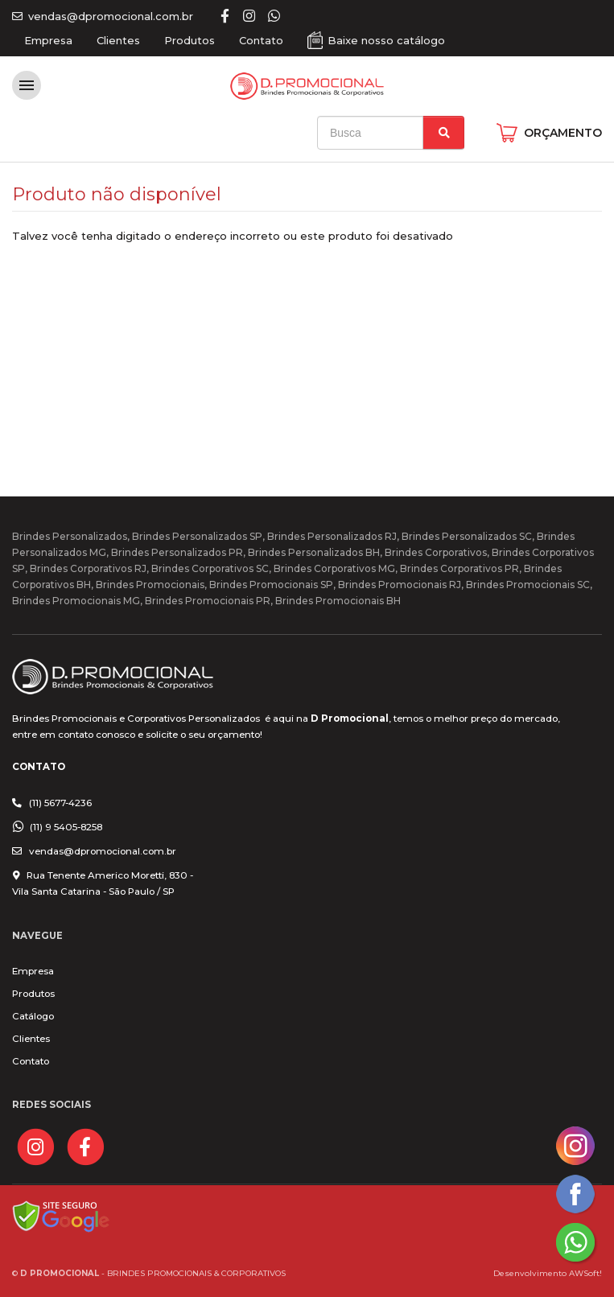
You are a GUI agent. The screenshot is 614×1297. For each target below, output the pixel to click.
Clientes (118, 40)
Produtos (189, 40)
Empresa (48, 40)
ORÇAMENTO (563, 133)
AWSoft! (585, 1273)
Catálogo (33, 1016)
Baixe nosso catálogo (386, 40)
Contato (261, 40)
